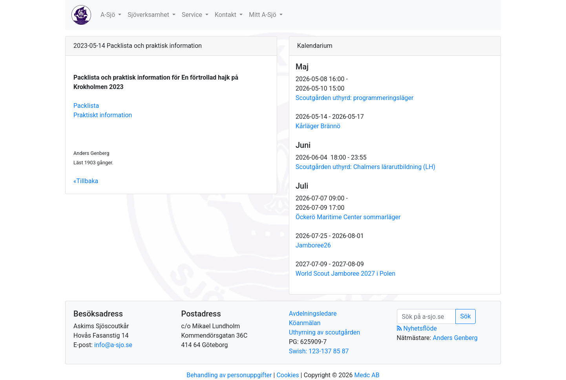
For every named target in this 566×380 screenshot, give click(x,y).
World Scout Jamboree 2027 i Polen (345, 273)
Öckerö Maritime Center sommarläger (348, 217)
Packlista (86, 105)
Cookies (287, 375)
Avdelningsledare (313, 313)
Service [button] (193, 14)
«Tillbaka (85, 181)
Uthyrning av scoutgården (324, 332)
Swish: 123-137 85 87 (319, 351)
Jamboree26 (313, 245)
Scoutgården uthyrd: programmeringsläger (355, 98)
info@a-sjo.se (113, 345)
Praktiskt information (102, 115)
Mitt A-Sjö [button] (263, 14)
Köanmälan (305, 323)
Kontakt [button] (226, 14)
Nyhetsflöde (417, 328)
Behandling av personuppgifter (229, 375)
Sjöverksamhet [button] (149, 14)
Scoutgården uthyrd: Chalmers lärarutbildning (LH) (365, 167)
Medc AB (366, 375)
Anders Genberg (455, 338)
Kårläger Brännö (318, 126)
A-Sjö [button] (108, 14)
